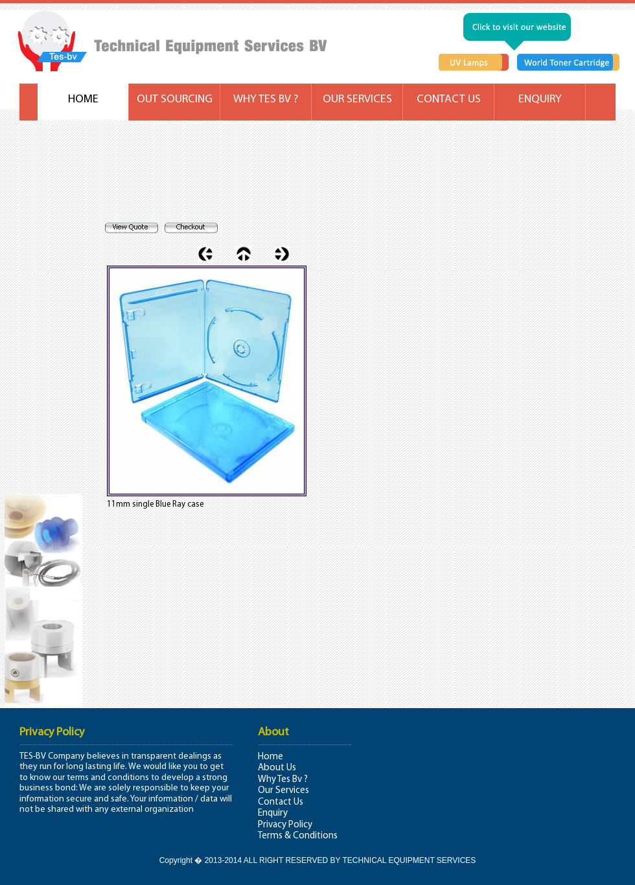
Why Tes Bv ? (283, 780)
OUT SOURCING (175, 99)
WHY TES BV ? (265, 99)
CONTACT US (449, 99)
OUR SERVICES (357, 99)
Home (270, 757)
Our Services (283, 791)
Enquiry (273, 813)
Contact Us (280, 802)
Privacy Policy (285, 825)
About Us (277, 768)
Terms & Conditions (298, 836)
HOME (83, 99)
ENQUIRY (540, 99)
